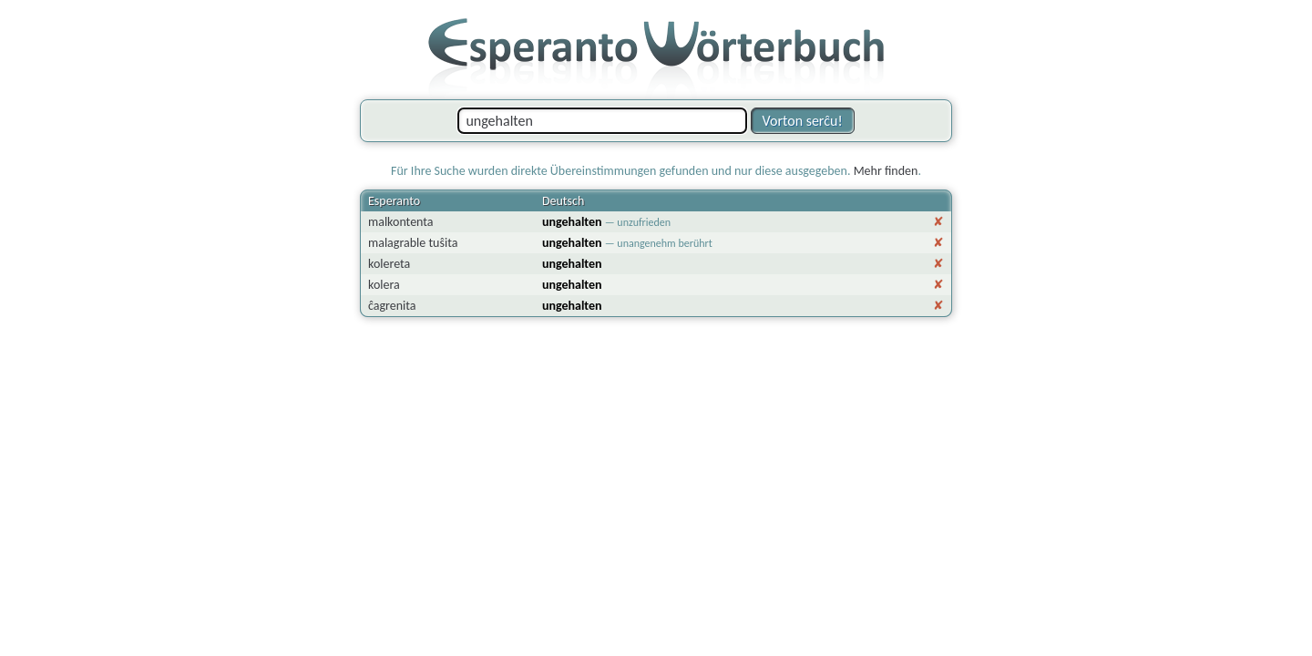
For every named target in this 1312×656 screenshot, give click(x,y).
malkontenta (401, 222)
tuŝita (442, 243)
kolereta (389, 264)
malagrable (396, 243)
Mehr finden (886, 171)
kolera (384, 284)
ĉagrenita (392, 305)
